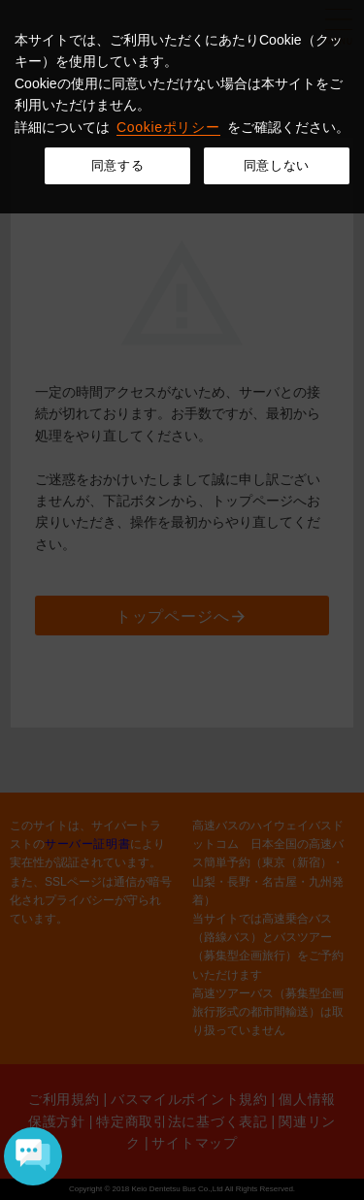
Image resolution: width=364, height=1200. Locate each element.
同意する (118, 165)
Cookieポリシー (168, 127)
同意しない (277, 165)
